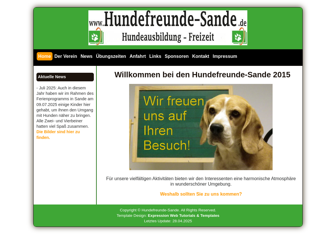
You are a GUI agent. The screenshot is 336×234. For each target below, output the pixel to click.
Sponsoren (177, 56)
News (87, 56)
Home (44, 56)
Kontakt (200, 56)
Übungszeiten (111, 56)
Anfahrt (137, 56)
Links (155, 56)
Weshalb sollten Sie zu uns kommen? (201, 194)
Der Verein (66, 56)
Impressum (225, 56)
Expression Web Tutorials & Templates (183, 215)
